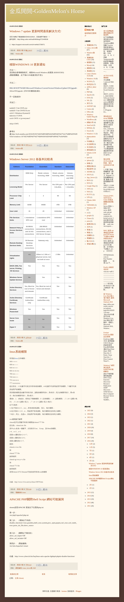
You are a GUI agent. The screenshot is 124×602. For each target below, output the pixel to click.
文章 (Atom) (19, 578)
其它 (88, 103)
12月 (91, 444)
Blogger (78, 591)
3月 (90, 461)
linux (16, 358)
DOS (88, 183)
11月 (91, 447)
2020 (89, 427)
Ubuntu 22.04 (91, 153)
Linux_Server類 (27, 568)
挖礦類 (89, 235)
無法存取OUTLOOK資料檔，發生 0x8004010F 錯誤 (108, 163)
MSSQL (89, 128)
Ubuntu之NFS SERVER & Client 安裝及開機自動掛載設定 (108, 200)
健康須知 (90, 224)
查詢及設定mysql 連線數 (108, 117)
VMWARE (90, 205)
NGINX (89, 81)
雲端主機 (90, 244)
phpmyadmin (91, 137)
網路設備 (90, 166)
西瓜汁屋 (90, 30)
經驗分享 (90, 122)
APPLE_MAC (92, 87)
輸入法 (89, 241)
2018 (89, 434)
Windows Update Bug (91, 116)
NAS (88, 192)
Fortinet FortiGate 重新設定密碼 (108, 335)
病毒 (88, 163)
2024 (89, 414)
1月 (90, 488)
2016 (89, 441)
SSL (88, 100)
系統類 (89, 71)
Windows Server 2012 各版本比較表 (31, 159)
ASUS (89, 175)
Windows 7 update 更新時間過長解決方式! (35, 31)
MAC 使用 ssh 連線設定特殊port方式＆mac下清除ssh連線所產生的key (108, 234)
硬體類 (89, 62)
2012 (89, 502)
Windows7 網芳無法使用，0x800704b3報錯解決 (108, 368)
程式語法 (90, 84)
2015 (89, 492)
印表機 (89, 141)
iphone (89, 160)
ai (87, 213)
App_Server (91, 177)
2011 (89, 506)
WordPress (90, 119)
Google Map (91, 186)
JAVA (89, 189)
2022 (89, 421)
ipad (88, 157)
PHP (34, 568)
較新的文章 (14, 574)
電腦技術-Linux (21, 492)
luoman (64, 591)
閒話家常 (90, 169)
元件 (88, 227)
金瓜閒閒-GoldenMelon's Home (47, 11)
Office (89, 112)
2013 (89, 499)
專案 (88, 233)
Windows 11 (91, 134)
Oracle (89, 131)
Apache (89, 95)
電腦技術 (90, 45)
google (89, 215)
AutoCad (90, 125)
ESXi (88, 98)
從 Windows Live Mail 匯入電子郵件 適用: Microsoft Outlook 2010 (108, 298)
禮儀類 (89, 238)
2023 (89, 417)
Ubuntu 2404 (91, 200)
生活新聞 (90, 144)
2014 (89, 496)
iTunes (89, 218)
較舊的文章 (73, 574)
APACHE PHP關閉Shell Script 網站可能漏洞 (37, 499)
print (88, 221)
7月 (90, 451)
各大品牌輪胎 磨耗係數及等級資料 (108, 33)
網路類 (89, 68)
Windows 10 (91, 79)
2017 (89, 438)
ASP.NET (90, 106)
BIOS (89, 180)
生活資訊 (90, 147)
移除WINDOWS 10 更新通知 (27, 64)
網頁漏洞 (19, 568)
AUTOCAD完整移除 (108, 77)
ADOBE (90, 172)
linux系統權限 (18, 351)
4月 (90, 457)
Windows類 (19, 54)
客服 (88, 230)
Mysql (89, 65)
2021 (89, 424)
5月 (90, 454)
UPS (88, 197)
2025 (89, 410)
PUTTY (89, 194)
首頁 (43, 574)
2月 (90, 485)
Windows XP (91, 208)
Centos (89, 109)
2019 (89, 431)
